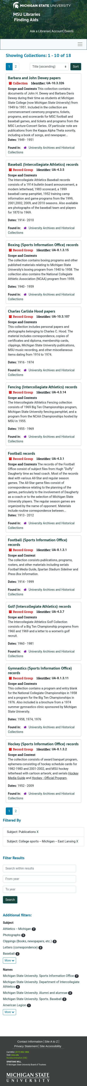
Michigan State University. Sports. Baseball (32, 999)
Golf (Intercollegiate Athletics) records (39, 606)
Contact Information (30, 1041)
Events (68, 31)
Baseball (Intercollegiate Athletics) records (43, 164)
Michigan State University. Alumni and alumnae (35, 993)
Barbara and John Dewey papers (34, 77)
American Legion (15, 1005)
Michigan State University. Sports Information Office (39, 976)
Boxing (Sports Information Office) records (43, 244)
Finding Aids (26, 20)
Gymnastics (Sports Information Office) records (40, 670)
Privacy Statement (26, 1046)
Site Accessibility (50, 1046)
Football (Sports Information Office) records (37, 542)
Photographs (12, 935)
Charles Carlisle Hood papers (31, 311)
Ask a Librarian (40, 31)
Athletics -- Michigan (17, 929)
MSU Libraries (26, 14)
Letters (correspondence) (20, 947)
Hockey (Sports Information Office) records (43, 743)
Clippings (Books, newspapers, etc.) (28, 941)
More (9, 960)
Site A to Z (51, 1041)
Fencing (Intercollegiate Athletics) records (42, 386)
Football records (21, 453)
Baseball (9, 953)
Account (57, 31)
